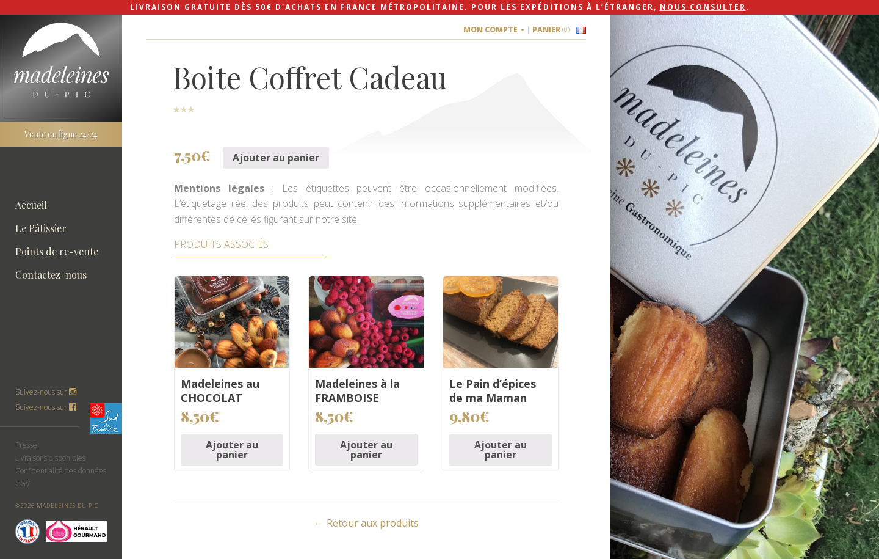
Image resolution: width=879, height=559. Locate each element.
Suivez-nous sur (45, 407)
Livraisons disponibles (50, 458)
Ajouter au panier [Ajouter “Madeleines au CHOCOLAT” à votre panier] (232, 449)
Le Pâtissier (41, 228)
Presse (26, 445)
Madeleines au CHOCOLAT (220, 390)
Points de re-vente (56, 251)
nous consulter (703, 7)
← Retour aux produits (366, 523)
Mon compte (493, 29)
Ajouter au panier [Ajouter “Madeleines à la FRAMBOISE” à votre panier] (366, 449)
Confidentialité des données (60, 471)
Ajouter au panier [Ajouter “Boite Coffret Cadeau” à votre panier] (276, 157)
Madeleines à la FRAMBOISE (357, 390)
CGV (22, 483)
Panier (551, 29)
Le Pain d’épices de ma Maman (492, 390)
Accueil (31, 205)
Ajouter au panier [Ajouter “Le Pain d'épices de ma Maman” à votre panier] (500, 449)
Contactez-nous (51, 274)
